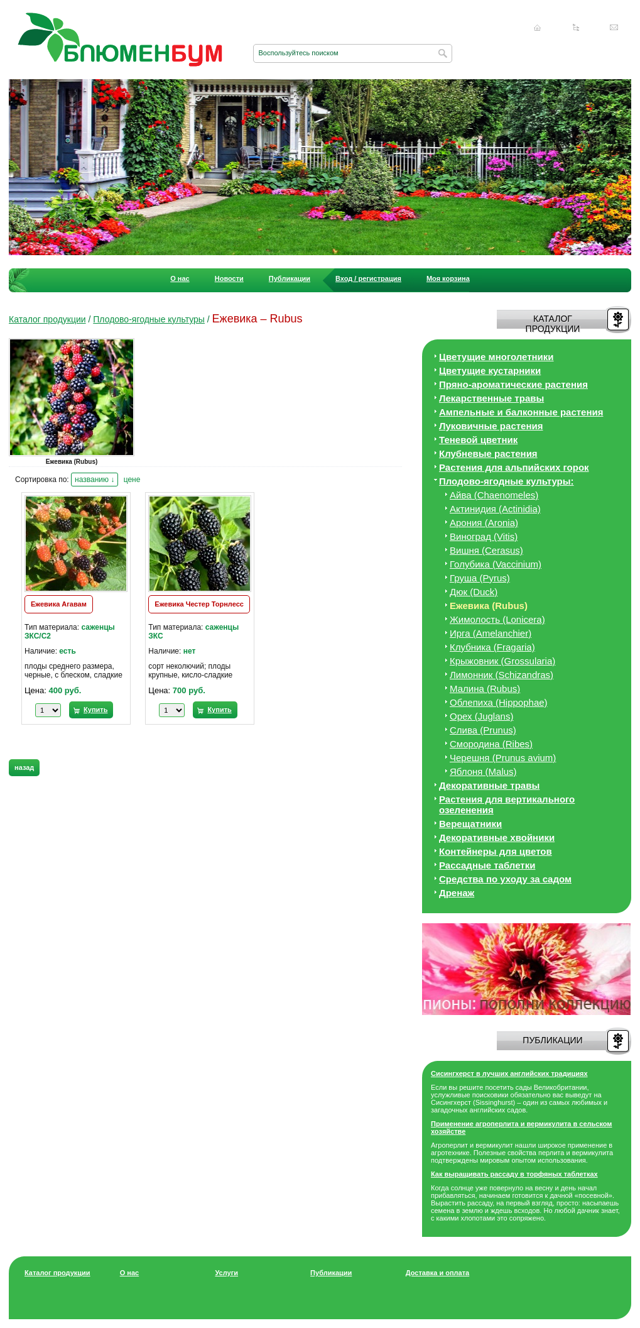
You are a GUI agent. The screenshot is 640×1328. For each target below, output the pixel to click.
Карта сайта (576, 27)
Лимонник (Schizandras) (501, 674)
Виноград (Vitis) (484, 536)
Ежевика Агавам (59, 604)
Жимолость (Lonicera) (497, 619)
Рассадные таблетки (487, 865)
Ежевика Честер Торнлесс (199, 604)
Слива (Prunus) (483, 730)
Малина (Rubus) (485, 688)
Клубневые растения (488, 453)
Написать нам (614, 27)
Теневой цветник (478, 439)
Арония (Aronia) (484, 522)
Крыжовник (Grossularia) (502, 661)
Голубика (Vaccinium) (495, 564)
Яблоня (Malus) (483, 771)
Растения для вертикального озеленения (507, 804)
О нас (180, 278)
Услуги (226, 1272)
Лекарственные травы (491, 398)
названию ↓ (94, 479)
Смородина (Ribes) (491, 743)
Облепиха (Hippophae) (499, 702)
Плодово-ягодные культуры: (506, 481)
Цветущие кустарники (490, 370)
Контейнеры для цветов (495, 851)
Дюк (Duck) (473, 591)
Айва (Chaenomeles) (494, 495)
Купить (95, 709)
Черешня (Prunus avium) (503, 757)
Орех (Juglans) (481, 716)
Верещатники (470, 823)
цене (132, 479)
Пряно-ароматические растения (513, 384)
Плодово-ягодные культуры (149, 319)
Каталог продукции (47, 319)
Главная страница (537, 27)
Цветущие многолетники (496, 356)
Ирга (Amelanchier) (490, 633)
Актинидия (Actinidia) (495, 508)
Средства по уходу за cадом (505, 879)
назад (24, 767)
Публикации (289, 278)
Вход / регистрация (368, 278)
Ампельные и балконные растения (521, 412)
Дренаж (456, 892)
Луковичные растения (491, 425)
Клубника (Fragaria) (492, 647)
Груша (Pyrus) (480, 578)
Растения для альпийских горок (514, 467)
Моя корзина (448, 278)
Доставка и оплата (437, 1272)
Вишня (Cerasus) (486, 550)
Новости (229, 278)
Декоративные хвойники (497, 837)
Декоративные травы (489, 785)
